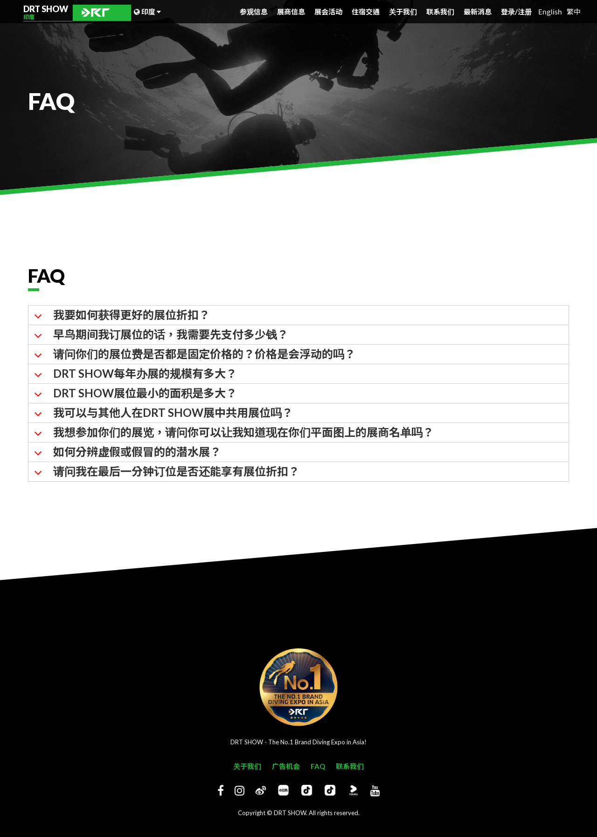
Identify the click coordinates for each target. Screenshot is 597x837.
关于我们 (403, 11)
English (550, 11)
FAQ (318, 766)
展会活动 (328, 11)
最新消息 (478, 11)
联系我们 (440, 11)
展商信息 (291, 11)
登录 (509, 11)
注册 (525, 11)
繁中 (574, 11)
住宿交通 (366, 11)
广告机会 (286, 766)
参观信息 (254, 11)
